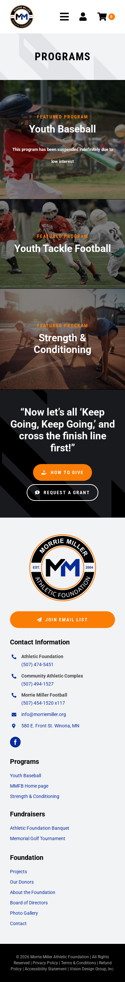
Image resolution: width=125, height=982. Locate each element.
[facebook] (15, 742)
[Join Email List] (62, 619)
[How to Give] (62, 472)
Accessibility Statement (46, 969)
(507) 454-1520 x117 (43, 703)
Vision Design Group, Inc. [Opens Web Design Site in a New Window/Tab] (92, 969)
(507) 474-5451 (37, 664)
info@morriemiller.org (43, 714)
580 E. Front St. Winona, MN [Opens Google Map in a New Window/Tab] (50, 725)
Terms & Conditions (78, 963)
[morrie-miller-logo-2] (21, 7)
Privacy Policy (45, 963)
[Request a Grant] (62, 492)
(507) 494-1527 (37, 684)
